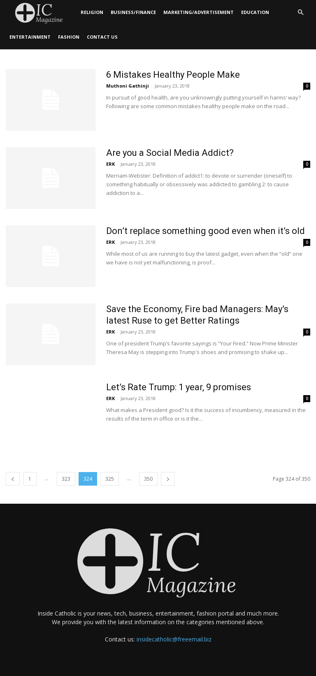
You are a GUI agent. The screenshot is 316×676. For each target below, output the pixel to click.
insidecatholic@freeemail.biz (174, 639)
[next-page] (168, 479)
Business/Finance (133, 12)
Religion (92, 12)
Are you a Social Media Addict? (170, 153)
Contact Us (102, 37)
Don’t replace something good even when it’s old (205, 231)
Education (255, 12)
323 (66, 478)
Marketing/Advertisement (198, 12)
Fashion (68, 37)
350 (148, 478)
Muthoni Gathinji (127, 86)
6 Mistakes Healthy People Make (173, 74)
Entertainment (30, 37)
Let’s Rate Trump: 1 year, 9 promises (178, 387)
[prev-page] (13, 479)
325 (109, 478)
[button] (300, 12)
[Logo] (41, 12)
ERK (110, 164)
